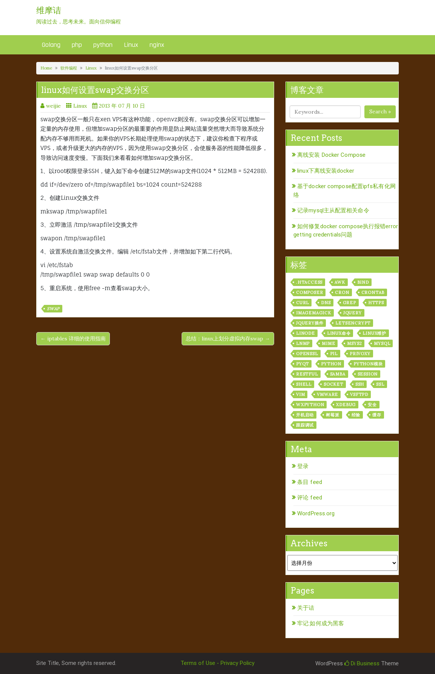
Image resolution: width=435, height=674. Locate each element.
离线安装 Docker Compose (331, 154)
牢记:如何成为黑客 (320, 623)
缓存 (376, 414)
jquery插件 (309, 323)
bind (363, 282)
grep (349, 302)
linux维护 (374, 333)
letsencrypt (352, 323)
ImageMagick (313, 312)
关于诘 (305, 607)
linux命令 (339, 333)
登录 (303, 466)
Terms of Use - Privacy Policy (217, 663)
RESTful (307, 374)
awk (340, 282)
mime (328, 343)
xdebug (346, 404)
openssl (307, 353)
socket (333, 384)
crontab (373, 292)
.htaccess (309, 282)
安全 (372, 404)
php (77, 44)
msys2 (354, 343)
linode (305, 333)
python (103, 44)
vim (300, 394)
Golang (51, 44)
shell (304, 384)
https (376, 302)
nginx (157, 44)
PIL (334, 353)
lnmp (303, 343)
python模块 (368, 363)
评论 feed (309, 497)
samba (338, 374)
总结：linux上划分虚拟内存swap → (228, 338)
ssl (380, 384)
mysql (382, 343)
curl (302, 302)
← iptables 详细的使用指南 (73, 338)
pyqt (302, 363)
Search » (380, 111)
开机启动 (305, 414)
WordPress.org (316, 513)
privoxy (360, 353)
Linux (131, 44)
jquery (352, 312)
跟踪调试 (305, 425)
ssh (359, 384)
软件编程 (68, 68)
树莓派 (332, 414)
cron (342, 292)
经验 (356, 414)
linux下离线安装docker (325, 170)
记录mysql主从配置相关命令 (333, 210)
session (368, 374)
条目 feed (309, 482)
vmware (327, 394)
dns (325, 302)
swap (53, 308)
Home (46, 68)
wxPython (310, 404)
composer (309, 292)
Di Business (361, 663)
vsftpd (359, 394)
